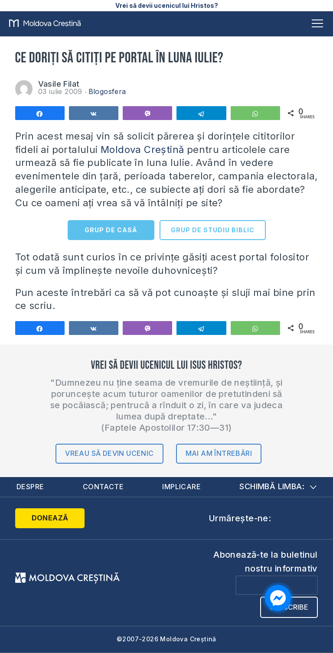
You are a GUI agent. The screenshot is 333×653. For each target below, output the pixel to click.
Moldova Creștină (142, 149)
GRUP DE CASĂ (111, 230)
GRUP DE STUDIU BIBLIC (213, 230)
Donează (50, 517)
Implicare (181, 486)
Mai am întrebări (219, 453)
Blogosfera (107, 91)
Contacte (103, 486)
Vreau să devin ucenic (109, 453)
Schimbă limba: (278, 486)
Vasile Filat (59, 83)
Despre (30, 486)
